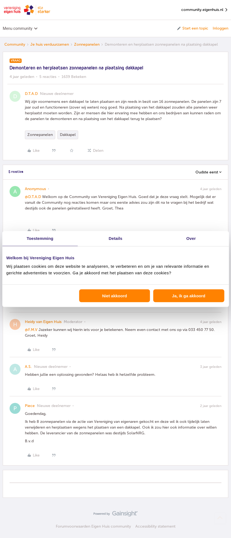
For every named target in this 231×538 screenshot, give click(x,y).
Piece (30, 405)
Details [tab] (115, 238)
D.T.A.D (31, 93)
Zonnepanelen (87, 44)
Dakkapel (68, 134)
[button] (192, 28)
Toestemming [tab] (40, 238)
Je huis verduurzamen (49, 44)
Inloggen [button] (220, 28)
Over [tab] (191, 238)
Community (14, 44)
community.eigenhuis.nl (204, 10)
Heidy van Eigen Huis (43, 321)
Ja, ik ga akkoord (188, 295)
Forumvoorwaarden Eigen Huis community (93, 526)
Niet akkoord (114, 295)
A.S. (28, 366)
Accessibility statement (155, 526)
